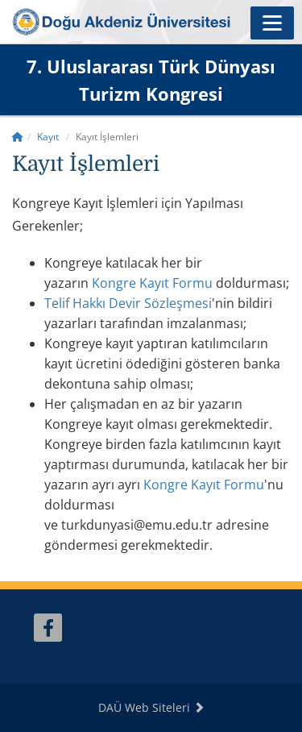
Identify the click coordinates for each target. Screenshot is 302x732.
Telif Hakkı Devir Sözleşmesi (128, 303)
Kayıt (48, 136)
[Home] (17, 136)
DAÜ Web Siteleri (151, 707)
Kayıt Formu (203, 484)
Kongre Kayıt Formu (152, 283)
